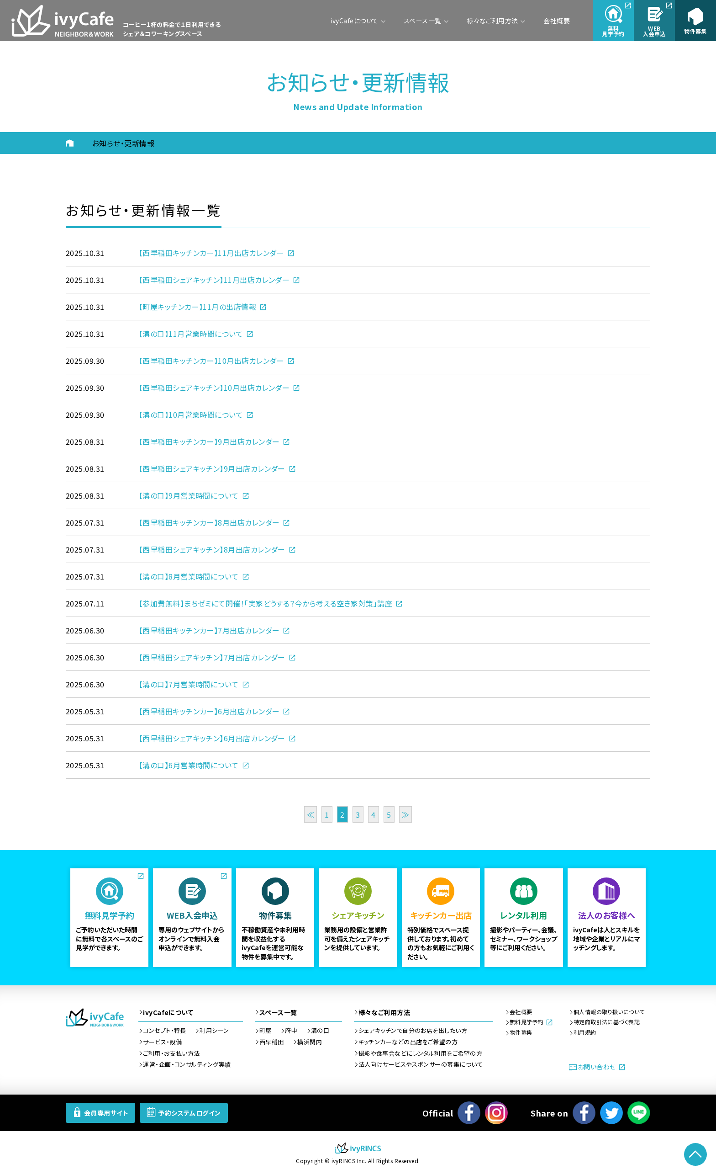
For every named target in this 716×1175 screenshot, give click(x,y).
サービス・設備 (162, 1042)
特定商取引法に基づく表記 (607, 1022)
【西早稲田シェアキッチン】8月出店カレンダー (212, 549)
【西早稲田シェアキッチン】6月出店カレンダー (212, 738)
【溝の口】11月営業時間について (191, 333)
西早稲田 (271, 1042)
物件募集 (695, 31)
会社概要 (556, 20)
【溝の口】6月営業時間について (189, 765)
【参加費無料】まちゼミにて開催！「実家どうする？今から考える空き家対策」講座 (265, 603)
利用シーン (214, 1030)
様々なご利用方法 (492, 20)
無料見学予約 (527, 1022)
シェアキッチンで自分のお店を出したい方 (413, 1030)
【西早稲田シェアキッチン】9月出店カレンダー (212, 468)
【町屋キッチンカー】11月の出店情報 (197, 306)
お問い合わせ (597, 1067)
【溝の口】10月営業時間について (191, 414)
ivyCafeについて (355, 20)
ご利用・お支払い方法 (171, 1053)
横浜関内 (309, 1042)
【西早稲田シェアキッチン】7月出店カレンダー (212, 657)
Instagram (496, 1112)
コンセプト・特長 (164, 1030)
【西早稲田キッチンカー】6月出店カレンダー (209, 711)
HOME (77, 143)
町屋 (265, 1030)
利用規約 (585, 1032)
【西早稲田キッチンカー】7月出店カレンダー (209, 630)
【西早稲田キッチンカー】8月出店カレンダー (209, 522)
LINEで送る (638, 1112)
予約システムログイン (189, 1112)
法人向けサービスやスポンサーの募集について (420, 1064)
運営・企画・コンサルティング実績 (187, 1064)
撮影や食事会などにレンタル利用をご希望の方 (420, 1053)
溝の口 (320, 1030)
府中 (291, 1030)
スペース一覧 (423, 20)
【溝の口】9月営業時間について (189, 495)
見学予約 (613, 30)
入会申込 (654, 30)
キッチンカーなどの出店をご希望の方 (408, 1042)
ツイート (611, 1112)
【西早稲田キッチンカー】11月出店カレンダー (211, 252)
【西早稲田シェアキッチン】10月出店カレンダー (214, 387)
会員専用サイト (106, 1112)
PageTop (695, 1154)
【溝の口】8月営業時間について (189, 576)
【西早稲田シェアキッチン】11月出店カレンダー (214, 279)
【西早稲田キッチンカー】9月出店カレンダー (209, 441)
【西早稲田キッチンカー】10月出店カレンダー (211, 360)
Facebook (469, 1112)
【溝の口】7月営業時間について (189, 684)
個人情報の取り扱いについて (609, 1011)
